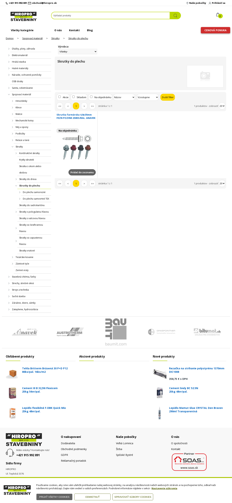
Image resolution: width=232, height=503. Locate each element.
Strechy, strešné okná (23, 283)
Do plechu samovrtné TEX (36, 198)
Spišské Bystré (124, 455)
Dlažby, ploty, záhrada (23, 48)
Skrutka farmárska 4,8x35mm (76, 116)
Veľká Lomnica (124, 443)
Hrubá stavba (19, 61)
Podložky (20, 133)
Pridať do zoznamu (82, 172)
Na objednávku (102, 97)
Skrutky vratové (27, 250)
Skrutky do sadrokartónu (32, 205)
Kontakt (74, 30)
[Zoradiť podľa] (124, 97)
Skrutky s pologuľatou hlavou (34, 211)
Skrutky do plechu (78, 38)
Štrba (119, 449)
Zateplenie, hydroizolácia (25, 309)
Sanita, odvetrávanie (22, 87)
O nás (58, 30)
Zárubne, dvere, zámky (24, 302)
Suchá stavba (18, 296)
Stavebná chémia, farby (24, 276)
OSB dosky (17, 81)
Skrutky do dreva (27, 179)
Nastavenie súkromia (164, 488)
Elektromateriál (20, 55)
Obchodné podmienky (74, 449)
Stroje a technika (20, 289)
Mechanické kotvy (25, 120)
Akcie (66, 97)
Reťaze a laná (22, 140)
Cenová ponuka (215, 30)
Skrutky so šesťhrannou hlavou (31, 228)
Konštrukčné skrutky (29, 153)
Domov (10, 38)
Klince (19, 107)
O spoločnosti (179, 443)
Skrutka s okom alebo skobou (30, 169)
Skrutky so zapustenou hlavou (30, 241)
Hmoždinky (21, 100)
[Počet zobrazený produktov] (222, 105)
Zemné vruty (22, 270)
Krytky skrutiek (26, 159)
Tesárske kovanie (24, 257)
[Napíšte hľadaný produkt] (110, 15)
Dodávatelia (68, 443)
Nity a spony (22, 127)
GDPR (64, 455)
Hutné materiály (20, 68)
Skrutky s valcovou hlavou (32, 218)
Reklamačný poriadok (73, 460)
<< (59, 106)
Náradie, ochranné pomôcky (26, 74)
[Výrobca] (77, 51)
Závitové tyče (22, 263)
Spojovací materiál (32, 38)
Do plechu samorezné (34, 192)
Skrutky (55, 38)
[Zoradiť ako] (148, 97)
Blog (90, 30)
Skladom (81, 97)
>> (92, 106)
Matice (19, 114)
